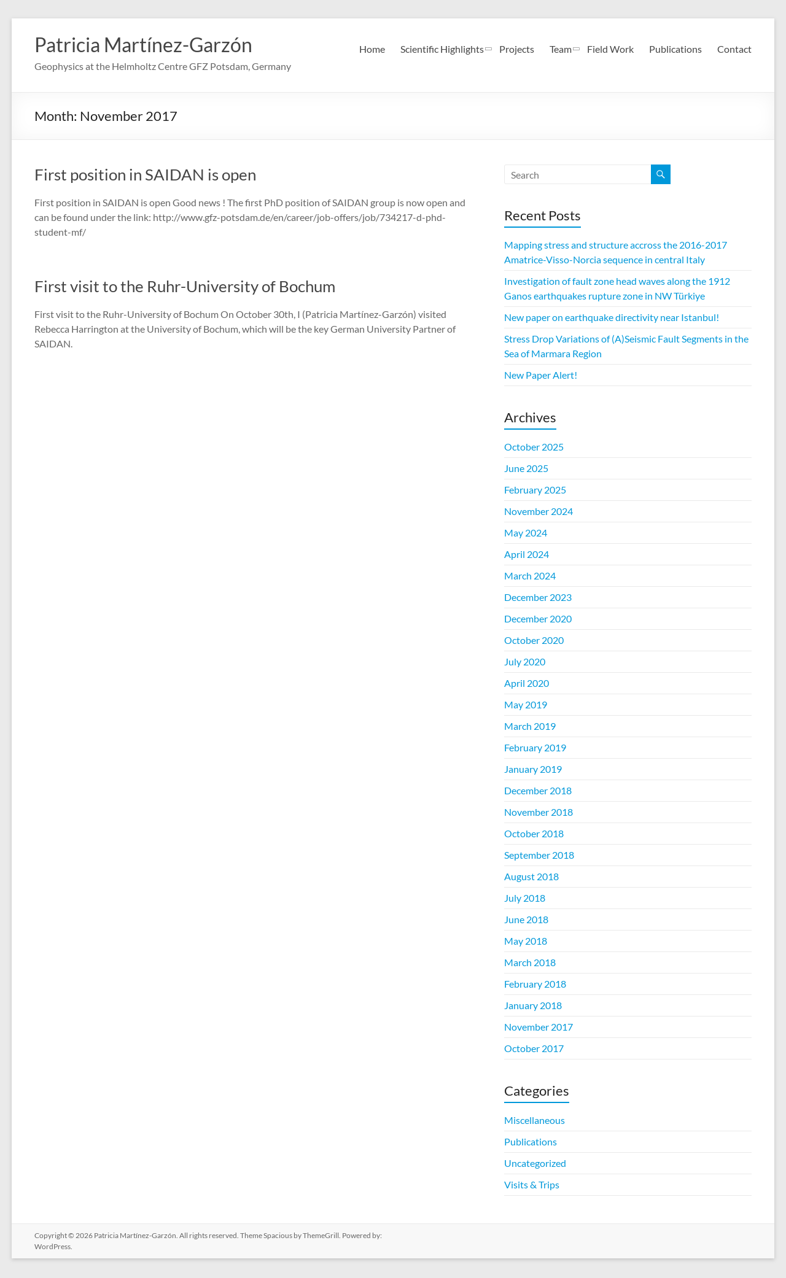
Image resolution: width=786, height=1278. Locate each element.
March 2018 (530, 963)
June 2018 (526, 920)
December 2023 (538, 598)
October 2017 (534, 1049)
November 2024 (538, 512)
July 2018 (524, 899)
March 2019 (530, 727)
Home (372, 49)
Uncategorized (535, 1164)
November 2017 (538, 1028)
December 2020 (538, 619)
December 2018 (538, 791)
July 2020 (524, 662)
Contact (734, 49)
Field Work (610, 49)
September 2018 (539, 856)
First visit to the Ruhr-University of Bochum (184, 287)
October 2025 (534, 448)
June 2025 (526, 469)
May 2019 (525, 705)
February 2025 (535, 491)
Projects (516, 49)
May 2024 (525, 534)
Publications (675, 49)
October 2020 (534, 641)
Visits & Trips (531, 1185)
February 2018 (535, 985)
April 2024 (526, 555)
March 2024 (530, 577)
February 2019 (535, 748)
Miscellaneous (534, 1121)
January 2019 (533, 770)
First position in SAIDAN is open (145, 175)
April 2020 (526, 684)
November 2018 (538, 813)
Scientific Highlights (442, 49)
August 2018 (531, 877)
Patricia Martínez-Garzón (156, 44)
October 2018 (534, 834)
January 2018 (533, 1006)
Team (561, 49)
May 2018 (525, 942)
